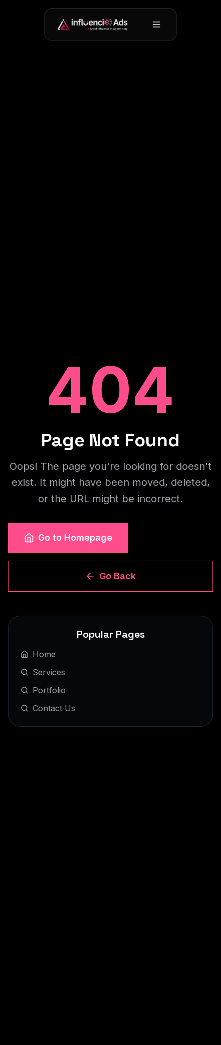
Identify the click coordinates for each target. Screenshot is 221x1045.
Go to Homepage (68, 537)
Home (38, 654)
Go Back (110, 576)
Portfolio (43, 690)
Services (43, 672)
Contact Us (48, 708)
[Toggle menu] (156, 24)
